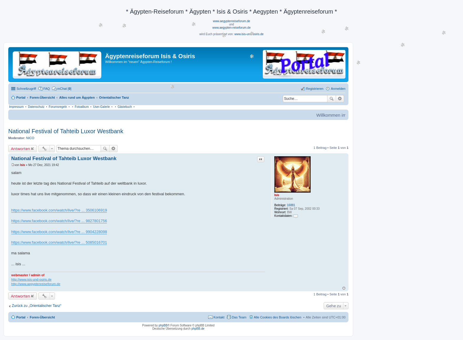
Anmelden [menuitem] (338, 88)
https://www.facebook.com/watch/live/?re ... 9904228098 (59, 232)
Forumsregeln (58, 106)
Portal (20, 97)
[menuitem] (61, 88)
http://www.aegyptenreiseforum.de (35, 284)
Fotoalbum (82, 106)
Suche (331, 98)
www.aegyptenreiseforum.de (231, 21)
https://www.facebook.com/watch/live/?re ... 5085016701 (59, 242)
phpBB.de (197, 328)
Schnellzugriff (26, 88)
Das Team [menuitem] (239, 317)
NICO (30, 138)
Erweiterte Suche (340, 98)
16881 (291, 205)
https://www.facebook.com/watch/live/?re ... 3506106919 (59, 210)
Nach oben (343, 288)
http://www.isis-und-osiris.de (31, 279)
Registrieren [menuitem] (314, 88)
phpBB (163, 325)
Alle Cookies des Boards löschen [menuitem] (277, 317)
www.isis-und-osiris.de (249, 34)
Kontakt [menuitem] (218, 317)
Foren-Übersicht (42, 317)
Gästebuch (125, 106)
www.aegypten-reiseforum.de (231, 27)
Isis (276, 195)
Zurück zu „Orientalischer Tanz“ (36, 306)
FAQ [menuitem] (46, 88)
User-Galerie (101, 106)
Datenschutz (36, 106)
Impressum (16, 106)
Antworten (20, 148)
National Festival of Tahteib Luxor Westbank (65, 131)
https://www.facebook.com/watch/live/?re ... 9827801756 (59, 221)
